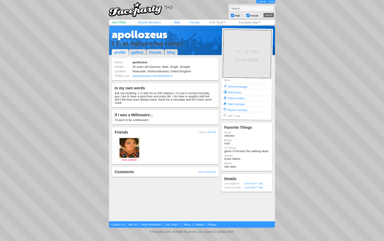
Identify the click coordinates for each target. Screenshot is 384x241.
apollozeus (139, 34)
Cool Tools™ (217, 22)
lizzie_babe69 (129, 160)
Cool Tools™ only (253, 183)
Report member (237, 109)
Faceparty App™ (250, 22)
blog (171, 52)
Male (177, 22)
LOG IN (262, 2)
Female (194, 22)
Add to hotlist (236, 98)
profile (120, 52)
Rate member (236, 104)
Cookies (199, 224)
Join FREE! (119, 22)
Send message (237, 86)
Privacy (212, 224)
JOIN (271, 2)
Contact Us (117, 224)
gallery (137, 52)
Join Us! (133, 224)
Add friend (234, 92)
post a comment (207, 172)
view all (212, 132)
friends (155, 52)
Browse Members (149, 22)
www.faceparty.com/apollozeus (153, 75)
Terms (187, 224)
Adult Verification (151, 224)
